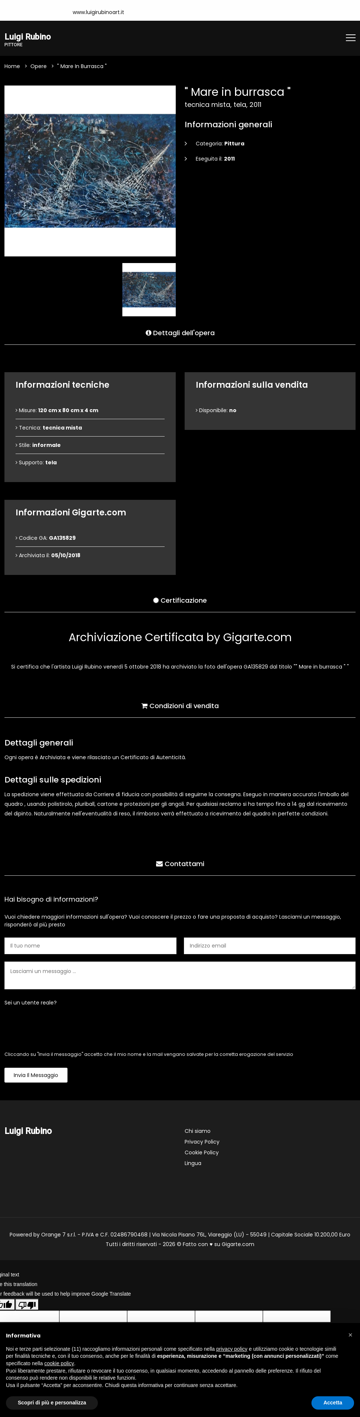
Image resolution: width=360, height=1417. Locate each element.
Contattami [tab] (180, 863)
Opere (38, 66)
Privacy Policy (202, 1142)
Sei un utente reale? (30, 1003)
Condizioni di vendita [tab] (180, 705)
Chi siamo (198, 1131)
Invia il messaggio (36, 1075)
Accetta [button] (332, 1403)
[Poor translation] (27, 1305)
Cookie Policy (202, 1153)
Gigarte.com (238, 1244)
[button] (350, 1335)
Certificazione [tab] (180, 600)
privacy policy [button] (231, 1349)
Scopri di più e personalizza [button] (52, 1403)
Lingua (193, 1163)
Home (12, 66)
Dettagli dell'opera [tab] (180, 332)
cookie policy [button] (59, 1363)
